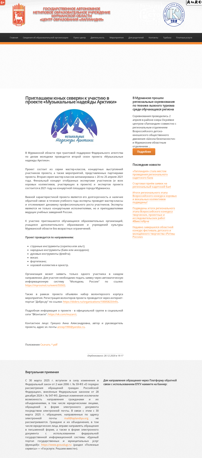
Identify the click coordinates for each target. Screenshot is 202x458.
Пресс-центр (79, 37)
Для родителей (136, 37)
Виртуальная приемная (42, 372)
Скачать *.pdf (48, 344)
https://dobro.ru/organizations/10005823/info (90, 301)
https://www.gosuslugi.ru (56, 444)
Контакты (153, 37)
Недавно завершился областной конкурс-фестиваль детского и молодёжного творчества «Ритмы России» (154, 232)
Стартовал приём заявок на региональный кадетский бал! (152, 185)
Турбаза (167, 37)
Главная (14, 37)
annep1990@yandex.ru (71, 327)
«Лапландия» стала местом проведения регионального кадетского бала (150, 174)
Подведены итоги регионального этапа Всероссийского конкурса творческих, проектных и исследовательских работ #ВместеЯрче (154, 214)
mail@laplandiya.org (76, 418)
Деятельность (97, 37)
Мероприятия (117, 37)
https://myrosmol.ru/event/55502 (45, 285)
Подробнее (144, 151)
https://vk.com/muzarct (62, 314)
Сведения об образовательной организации (45, 37)
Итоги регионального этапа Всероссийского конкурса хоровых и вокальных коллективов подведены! (155, 197)
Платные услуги (184, 37)
